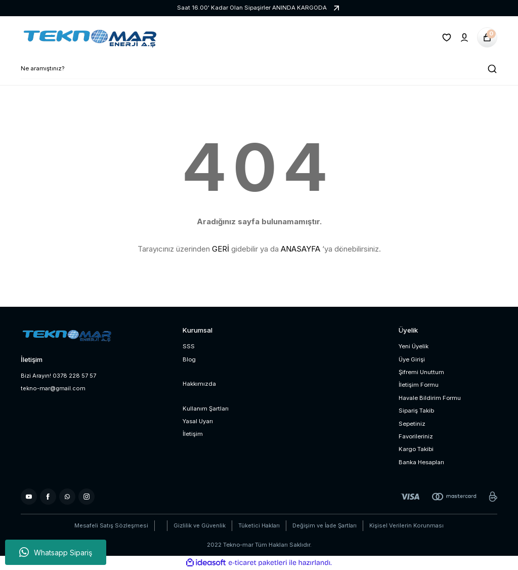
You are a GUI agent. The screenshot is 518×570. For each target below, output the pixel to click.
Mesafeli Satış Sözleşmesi (109, 525)
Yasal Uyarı (198, 421)
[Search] (259, 69)
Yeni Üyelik (413, 346)
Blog (189, 359)
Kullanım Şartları (206, 408)
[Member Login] (464, 37)
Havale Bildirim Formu (430, 397)
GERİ (220, 249)
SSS (189, 346)
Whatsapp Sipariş (55, 552)
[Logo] (89, 37)
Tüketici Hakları (258, 525)
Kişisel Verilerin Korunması (408, 525)
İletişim (193, 433)
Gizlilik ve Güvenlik (197, 525)
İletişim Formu (419, 384)
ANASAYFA (300, 249)
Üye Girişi (412, 359)
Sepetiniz (412, 423)
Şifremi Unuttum (421, 372)
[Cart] (487, 37)
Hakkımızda (199, 383)
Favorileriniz (416, 436)
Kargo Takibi (416, 449)
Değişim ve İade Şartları (325, 525)
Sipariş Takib (416, 410)
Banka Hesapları (421, 462)
